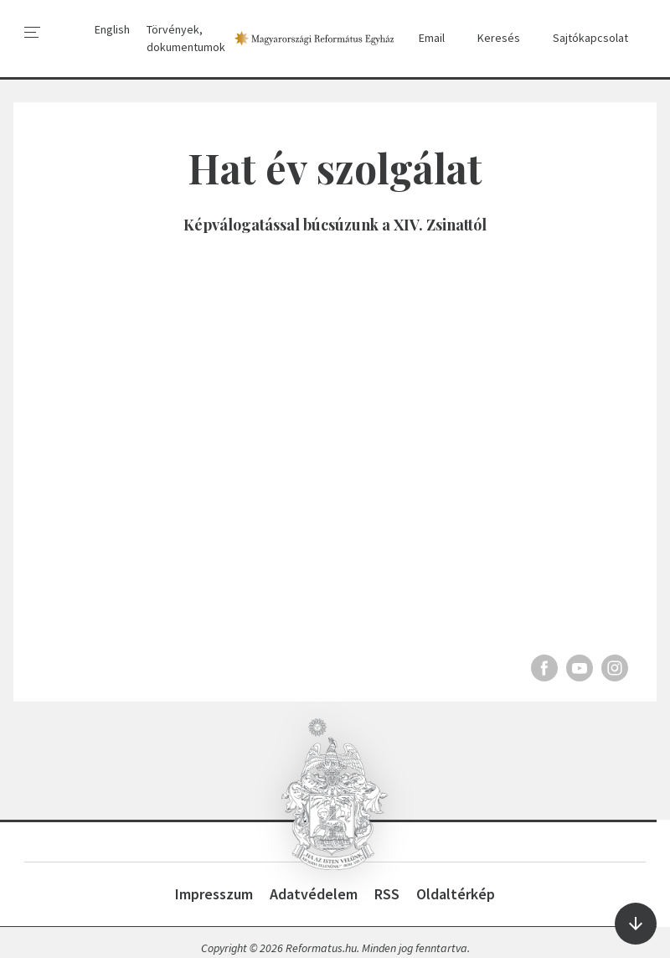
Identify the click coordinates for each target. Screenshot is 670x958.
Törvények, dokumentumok (186, 38)
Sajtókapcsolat (582, 38)
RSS (386, 894)
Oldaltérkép (455, 894)
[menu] (33, 33)
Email (424, 38)
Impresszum (214, 894)
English (112, 29)
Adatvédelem (314, 894)
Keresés (490, 38)
